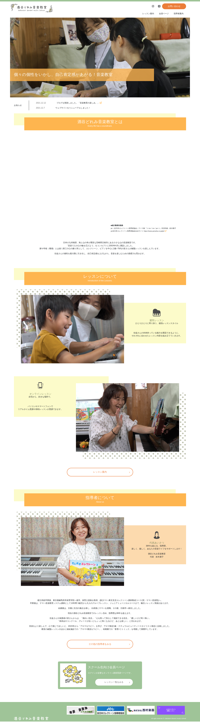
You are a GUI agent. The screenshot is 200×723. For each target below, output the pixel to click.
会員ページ (164, 13)
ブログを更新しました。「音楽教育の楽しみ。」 (79, 103)
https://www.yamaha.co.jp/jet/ (155, 231)
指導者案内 (178, 13)
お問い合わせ (173, 6)
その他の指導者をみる (100, 646)
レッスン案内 (148, 13)
